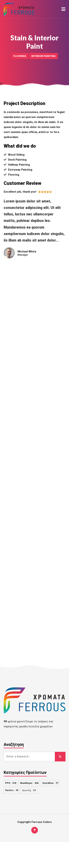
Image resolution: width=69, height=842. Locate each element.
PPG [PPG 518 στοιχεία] (10, 783)
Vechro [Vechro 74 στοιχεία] (11, 790)
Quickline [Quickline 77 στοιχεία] (50, 783)
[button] (63, 9)
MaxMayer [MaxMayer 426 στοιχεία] (29, 783)
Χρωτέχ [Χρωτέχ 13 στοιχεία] (29, 790)
